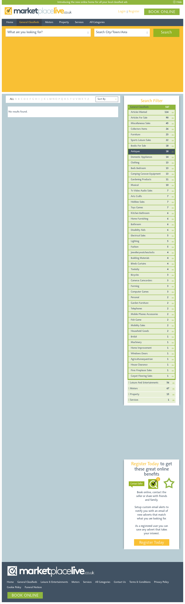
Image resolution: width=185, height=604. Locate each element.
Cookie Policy (14, 587)
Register (134, 11)
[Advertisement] (92, 66)
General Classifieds (29, 22)
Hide (177, 2)
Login (122, 11)
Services (79, 22)
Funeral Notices (33, 587)
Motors (49, 22)
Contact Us (120, 582)
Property (64, 22)
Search (166, 33)
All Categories (97, 22)
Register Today (151, 543)
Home (9, 22)
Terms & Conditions (139, 582)
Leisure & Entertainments (54, 582)
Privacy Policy (161, 582)
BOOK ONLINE (162, 12)
